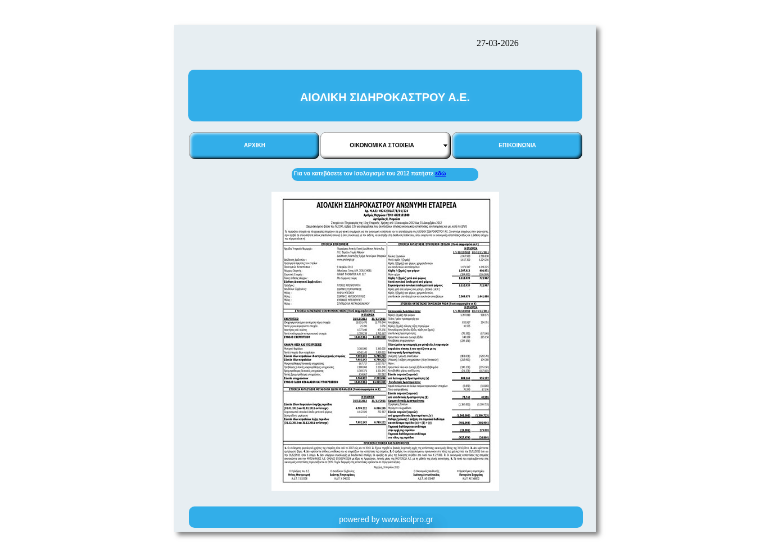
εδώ (440, 173)
